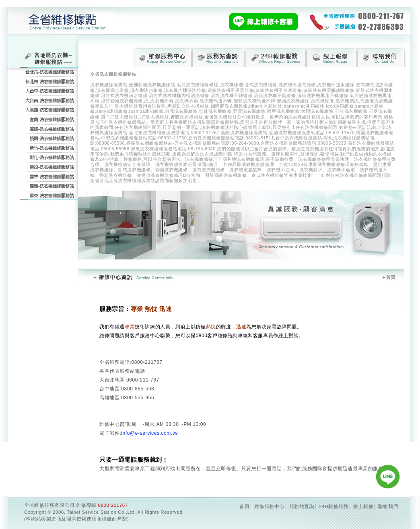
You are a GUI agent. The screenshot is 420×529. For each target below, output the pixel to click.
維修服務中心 (269, 506)
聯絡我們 (388, 506)
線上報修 (363, 506)
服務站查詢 (302, 506)
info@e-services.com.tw (149, 433)
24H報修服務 (333, 506)
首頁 (244, 506)
